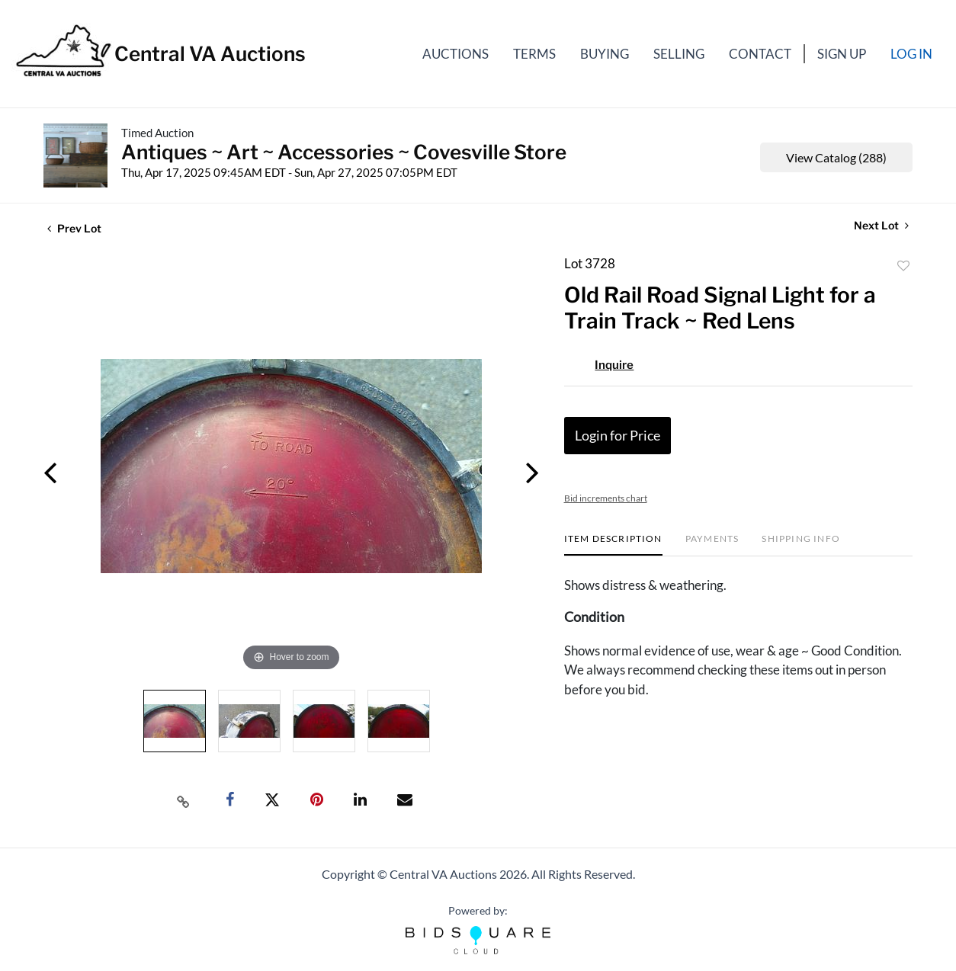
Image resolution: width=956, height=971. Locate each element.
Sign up (841, 54)
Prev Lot (74, 228)
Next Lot (881, 225)
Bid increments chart (605, 498)
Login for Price (617, 435)
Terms (534, 54)
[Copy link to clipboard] (184, 800)
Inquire (614, 365)
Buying (604, 54)
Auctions (455, 54)
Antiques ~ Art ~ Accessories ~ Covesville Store (343, 152)
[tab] (613, 545)
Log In (911, 54)
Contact (760, 54)
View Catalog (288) (836, 157)
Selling (678, 54)
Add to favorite (903, 266)
